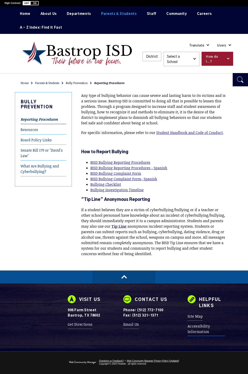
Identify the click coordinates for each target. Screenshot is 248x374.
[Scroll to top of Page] (124, 277)
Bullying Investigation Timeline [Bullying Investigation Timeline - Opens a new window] (117, 189)
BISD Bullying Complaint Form (115, 173)
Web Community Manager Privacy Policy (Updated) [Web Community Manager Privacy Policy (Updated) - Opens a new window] (153, 361)
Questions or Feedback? (111, 361)
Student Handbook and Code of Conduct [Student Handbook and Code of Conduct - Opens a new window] (189, 132)
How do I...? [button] (212, 59)
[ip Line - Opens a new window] (120, 226)
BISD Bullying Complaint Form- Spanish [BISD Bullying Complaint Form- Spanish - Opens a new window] (123, 178)
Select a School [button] (173, 59)
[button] (31, 3)
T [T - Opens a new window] (112, 226)
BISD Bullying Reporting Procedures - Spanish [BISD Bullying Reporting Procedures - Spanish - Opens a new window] (128, 167)
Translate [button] (196, 45)
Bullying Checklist (105, 184)
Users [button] (221, 45)
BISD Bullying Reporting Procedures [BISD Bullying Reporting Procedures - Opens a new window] (120, 162)
